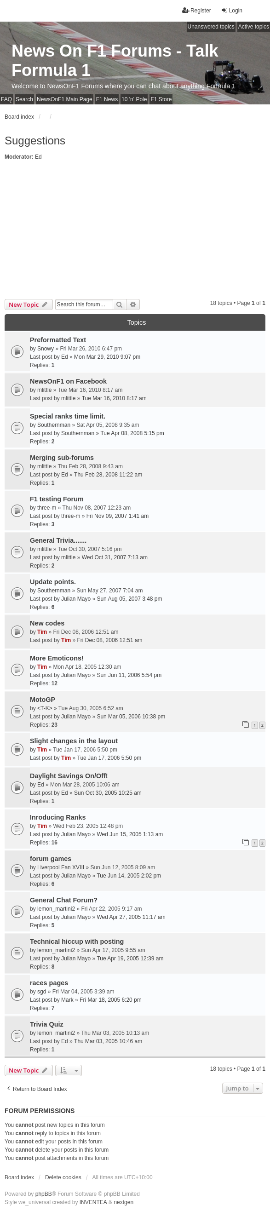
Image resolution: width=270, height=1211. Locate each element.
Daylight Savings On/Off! (69, 776)
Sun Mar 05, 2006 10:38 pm (131, 716)
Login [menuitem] (231, 10)
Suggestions (35, 140)
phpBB (43, 1194)
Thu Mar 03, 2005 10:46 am (108, 1041)
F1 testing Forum (57, 499)
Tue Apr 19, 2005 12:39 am (130, 958)
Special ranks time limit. (67, 416)
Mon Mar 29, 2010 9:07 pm (107, 357)
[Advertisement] (135, 230)
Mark (67, 1000)
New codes (47, 623)
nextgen (123, 1202)
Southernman (53, 425)
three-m (46, 508)
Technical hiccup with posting (77, 941)
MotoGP (42, 699)
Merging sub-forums (62, 457)
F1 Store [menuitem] (161, 99)
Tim (42, 632)
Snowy (45, 348)
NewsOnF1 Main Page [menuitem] (64, 99)
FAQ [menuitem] (6, 99)
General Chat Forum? (64, 900)
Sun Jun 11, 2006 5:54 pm (129, 675)
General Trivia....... (58, 540)
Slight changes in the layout (74, 741)
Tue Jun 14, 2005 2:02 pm (129, 875)
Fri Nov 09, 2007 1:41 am (117, 516)
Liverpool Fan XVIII (60, 867)
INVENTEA (93, 1202)
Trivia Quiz (46, 1024)
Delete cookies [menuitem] (63, 1177)
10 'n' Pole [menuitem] (134, 99)
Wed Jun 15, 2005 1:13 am (130, 834)
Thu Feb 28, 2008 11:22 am (108, 474)
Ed (38, 157)
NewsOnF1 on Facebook (68, 381)
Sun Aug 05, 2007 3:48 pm (129, 599)
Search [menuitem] (24, 99)
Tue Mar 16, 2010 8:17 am (114, 398)
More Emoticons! (57, 658)
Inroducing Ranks (58, 817)
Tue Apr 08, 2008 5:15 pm (132, 433)
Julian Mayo (76, 599)
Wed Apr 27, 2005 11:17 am (131, 917)
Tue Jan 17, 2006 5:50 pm (109, 758)
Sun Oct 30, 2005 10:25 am (108, 793)
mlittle (44, 390)
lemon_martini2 (56, 909)
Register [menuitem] (196, 10)
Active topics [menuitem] (253, 26)
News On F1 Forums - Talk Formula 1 (114, 60)
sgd (41, 991)
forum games (50, 858)
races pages (49, 983)
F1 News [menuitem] (107, 99)
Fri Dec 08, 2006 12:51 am (110, 640)
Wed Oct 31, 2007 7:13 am (115, 557)
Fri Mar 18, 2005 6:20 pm (111, 1000)
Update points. (53, 581)
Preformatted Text (58, 340)
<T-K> (44, 708)
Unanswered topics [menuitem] (211, 26)
